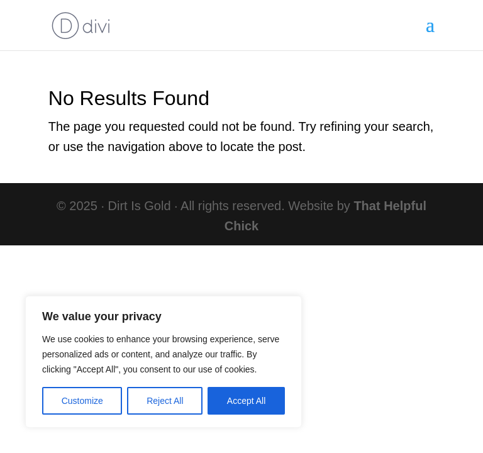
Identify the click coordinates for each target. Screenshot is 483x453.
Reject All (165, 401)
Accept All (246, 401)
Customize (82, 401)
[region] (163, 362)
